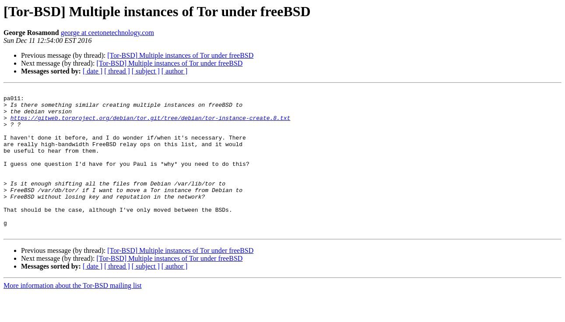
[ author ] (174, 71)
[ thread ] (117, 71)
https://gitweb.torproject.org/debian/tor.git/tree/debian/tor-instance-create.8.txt (151, 124)
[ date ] (92, 71)
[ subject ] (146, 71)
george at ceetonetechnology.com (107, 32)
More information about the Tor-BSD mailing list (73, 314)
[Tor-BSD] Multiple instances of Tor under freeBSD (180, 55)
